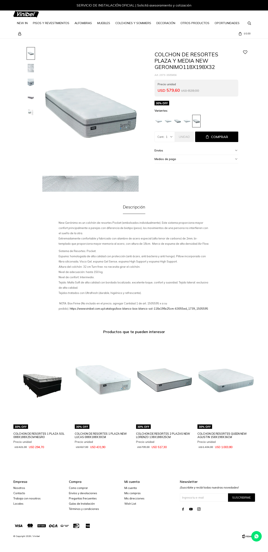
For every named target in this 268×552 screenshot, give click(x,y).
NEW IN (22, 23)
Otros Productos (194, 23)
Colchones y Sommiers (133, 23)
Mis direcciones (134, 498)
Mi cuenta (130, 488)
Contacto (19, 493)
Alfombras (83, 23)
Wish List (130, 503)
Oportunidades (227, 23)
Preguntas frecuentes (83, 498)
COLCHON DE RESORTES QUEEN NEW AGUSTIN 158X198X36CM (222, 435)
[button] (247, 6)
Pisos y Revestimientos (51, 23)
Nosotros (19, 488)
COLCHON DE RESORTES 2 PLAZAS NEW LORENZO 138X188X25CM (163, 435)
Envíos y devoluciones (83, 493)
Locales (18, 503)
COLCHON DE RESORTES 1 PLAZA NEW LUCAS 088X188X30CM (101, 435)
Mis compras (132, 493)
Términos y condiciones (84, 509)
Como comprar (78, 488)
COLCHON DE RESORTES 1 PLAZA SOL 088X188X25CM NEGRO (38, 435)
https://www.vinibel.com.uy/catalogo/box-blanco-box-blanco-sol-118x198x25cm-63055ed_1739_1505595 (139, 308)
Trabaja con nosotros (27, 498)
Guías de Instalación (82, 503)
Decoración (165, 23)
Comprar (219, 137)
